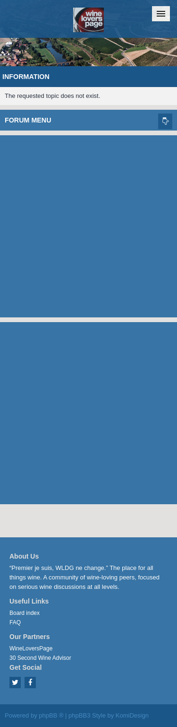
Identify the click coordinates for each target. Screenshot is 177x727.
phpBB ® (51, 715)
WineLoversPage (30, 648)
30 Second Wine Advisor (40, 658)
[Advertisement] (88, 224)
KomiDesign (132, 715)
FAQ (15, 622)
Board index (24, 613)
